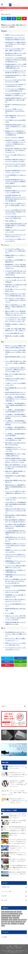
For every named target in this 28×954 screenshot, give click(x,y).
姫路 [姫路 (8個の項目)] (2, 921)
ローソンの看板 (9, 613)
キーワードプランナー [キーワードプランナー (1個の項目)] (6, 915)
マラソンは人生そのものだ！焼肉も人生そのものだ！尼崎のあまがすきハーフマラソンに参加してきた (15, 369)
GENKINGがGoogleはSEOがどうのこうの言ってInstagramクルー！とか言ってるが (15, 126)
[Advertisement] (14, 687)
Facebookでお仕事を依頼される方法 (15, 277)
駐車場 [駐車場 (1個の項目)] (3, 925)
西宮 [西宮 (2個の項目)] (9, 923)
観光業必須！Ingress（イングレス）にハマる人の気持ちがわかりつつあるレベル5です (15, 545)
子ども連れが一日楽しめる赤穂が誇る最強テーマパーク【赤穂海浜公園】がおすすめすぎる (15, 526)
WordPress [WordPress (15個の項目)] (4, 913)
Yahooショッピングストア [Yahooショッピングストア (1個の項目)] (12, 913)
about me (12, 947)
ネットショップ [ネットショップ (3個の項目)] (5, 917)
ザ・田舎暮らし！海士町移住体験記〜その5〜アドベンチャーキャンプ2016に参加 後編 (16, 416)
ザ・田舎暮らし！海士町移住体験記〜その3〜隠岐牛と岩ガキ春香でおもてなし (15, 429)
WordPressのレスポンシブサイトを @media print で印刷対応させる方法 (13, 774)
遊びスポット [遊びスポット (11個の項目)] (13, 923)
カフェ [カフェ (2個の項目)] (20, 913)
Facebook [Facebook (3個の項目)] (7, 911)
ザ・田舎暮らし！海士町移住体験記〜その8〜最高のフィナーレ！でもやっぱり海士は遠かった (15, 398)
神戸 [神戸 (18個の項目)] (6, 923)
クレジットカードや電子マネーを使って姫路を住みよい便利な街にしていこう (15, 493)
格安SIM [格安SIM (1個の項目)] (12, 921)
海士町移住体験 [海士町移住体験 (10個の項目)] (19, 921)
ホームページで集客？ (7, 946)
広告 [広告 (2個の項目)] (6, 921)
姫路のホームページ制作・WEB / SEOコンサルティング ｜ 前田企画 (14, 26)
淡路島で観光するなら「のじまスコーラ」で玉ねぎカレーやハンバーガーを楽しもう (15, 539)
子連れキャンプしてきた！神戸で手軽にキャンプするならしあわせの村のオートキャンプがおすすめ (15, 617)
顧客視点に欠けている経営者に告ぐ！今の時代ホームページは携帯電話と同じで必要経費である (15, 132)
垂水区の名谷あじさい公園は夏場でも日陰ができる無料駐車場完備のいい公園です (15, 486)
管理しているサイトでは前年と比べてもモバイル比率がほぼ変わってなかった (15, 205)
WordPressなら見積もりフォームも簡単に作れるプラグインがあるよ (13, 800)
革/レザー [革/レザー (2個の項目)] (22, 923)
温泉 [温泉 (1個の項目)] (24, 921)
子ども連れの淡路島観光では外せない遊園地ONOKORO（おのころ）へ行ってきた (15, 532)
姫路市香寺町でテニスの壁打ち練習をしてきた (17, 834)
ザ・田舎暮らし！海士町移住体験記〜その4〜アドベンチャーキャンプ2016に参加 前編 (16, 422)
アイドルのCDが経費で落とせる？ (14, 333)
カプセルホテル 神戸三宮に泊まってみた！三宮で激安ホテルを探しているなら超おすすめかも (15, 272)
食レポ (3, 628)
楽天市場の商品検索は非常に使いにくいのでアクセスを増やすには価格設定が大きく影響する (15, 181)
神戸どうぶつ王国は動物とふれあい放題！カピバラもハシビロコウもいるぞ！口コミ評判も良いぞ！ (15, 581)
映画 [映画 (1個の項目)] (9, 921)
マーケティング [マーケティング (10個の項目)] (5, 919)
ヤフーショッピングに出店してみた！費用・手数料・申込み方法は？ (13, 792)
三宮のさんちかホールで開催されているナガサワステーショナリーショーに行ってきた (15, 556)
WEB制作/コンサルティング (19, 946)
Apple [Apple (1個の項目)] (3, 911)
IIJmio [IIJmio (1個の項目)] (12, 911)
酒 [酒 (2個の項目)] (18, 923)
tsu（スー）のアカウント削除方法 (14, 137)
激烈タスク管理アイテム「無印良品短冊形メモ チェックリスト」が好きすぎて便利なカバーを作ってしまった (15, 313)
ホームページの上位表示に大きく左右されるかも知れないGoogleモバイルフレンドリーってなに (15, 211)
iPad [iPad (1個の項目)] (15, 911)
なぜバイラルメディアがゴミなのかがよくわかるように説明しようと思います (15, 165)
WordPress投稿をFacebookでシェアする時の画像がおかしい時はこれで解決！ (15, 99)
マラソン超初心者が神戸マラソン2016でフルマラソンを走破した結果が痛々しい (15, 363)
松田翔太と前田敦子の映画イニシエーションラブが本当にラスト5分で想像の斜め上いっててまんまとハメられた (15, 460)
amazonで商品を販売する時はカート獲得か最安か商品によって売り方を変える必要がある (15, 225)
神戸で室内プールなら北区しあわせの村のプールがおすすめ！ (17, 860)
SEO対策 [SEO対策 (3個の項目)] (19, 911)
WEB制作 (4, 31)
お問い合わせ (18, 947)
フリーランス (5, 245)
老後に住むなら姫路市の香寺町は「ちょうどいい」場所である (17, 873)
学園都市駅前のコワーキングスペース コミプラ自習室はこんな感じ (17, 854)
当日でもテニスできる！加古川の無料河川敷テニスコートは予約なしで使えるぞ (15, 352)
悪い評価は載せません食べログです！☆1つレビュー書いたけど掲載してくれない (15, 633)
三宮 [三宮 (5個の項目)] (19, 919)
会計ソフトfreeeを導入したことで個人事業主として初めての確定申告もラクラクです (15, 306)
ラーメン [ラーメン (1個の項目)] (15, 919)
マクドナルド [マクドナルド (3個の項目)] (16, 917)
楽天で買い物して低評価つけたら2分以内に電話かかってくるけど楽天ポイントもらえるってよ (15, 150)
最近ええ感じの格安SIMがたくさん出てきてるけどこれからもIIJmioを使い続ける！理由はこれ (16, 466)
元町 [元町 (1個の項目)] (22, 919)
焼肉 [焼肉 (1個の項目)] (2, 923)
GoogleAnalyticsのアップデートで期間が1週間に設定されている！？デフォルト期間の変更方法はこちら (15, 66)
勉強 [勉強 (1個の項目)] (25, 919)
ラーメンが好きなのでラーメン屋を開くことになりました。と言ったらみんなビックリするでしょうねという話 (15, 319)
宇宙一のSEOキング (10, 221)
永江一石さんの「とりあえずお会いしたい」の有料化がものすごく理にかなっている (15, 300)
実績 (8, 947)
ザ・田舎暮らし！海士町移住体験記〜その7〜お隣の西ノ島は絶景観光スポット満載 (15, 405)
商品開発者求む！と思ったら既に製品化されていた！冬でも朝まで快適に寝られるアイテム (15, 266)
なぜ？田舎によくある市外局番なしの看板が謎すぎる (17, 821)
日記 (3, 341)
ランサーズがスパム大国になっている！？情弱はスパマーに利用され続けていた (15, 250)
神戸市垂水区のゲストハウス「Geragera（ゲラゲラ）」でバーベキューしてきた (15, 449)
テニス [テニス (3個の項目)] (18, 915)
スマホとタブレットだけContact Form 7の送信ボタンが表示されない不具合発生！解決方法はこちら (15, 59)
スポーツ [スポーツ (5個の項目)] (14, 915)
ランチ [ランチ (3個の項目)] (10, 919)
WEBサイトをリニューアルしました (14, 8)
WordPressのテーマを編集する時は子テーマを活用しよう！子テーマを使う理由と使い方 (15, 44)
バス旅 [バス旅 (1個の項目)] (10, 917)
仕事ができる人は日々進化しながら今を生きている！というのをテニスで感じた (15, 510)
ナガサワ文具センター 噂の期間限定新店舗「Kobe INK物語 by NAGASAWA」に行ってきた (16, 504)
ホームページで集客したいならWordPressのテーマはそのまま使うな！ (14, 110)
